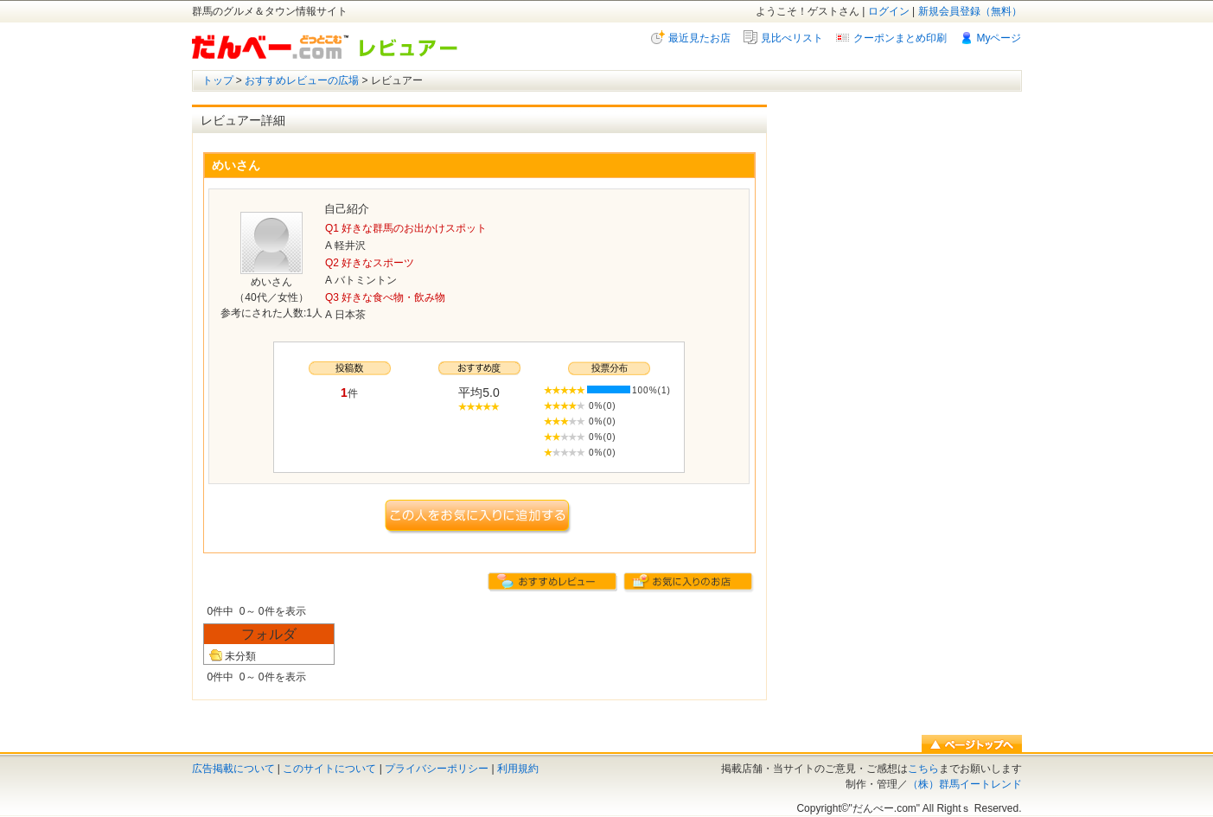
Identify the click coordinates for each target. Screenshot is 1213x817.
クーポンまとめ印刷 (900, 38)
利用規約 (518, 769)
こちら (923, 769)
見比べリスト (792, 38)
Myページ (999, 38)
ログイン (889, 11)
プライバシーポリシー (436, 769)
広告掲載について (233, 769)
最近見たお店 (699, 38)
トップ (217, 80)
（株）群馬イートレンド (965, 784)
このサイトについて (329, 769)
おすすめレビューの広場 (302, 80)
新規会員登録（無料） (970, 11)
